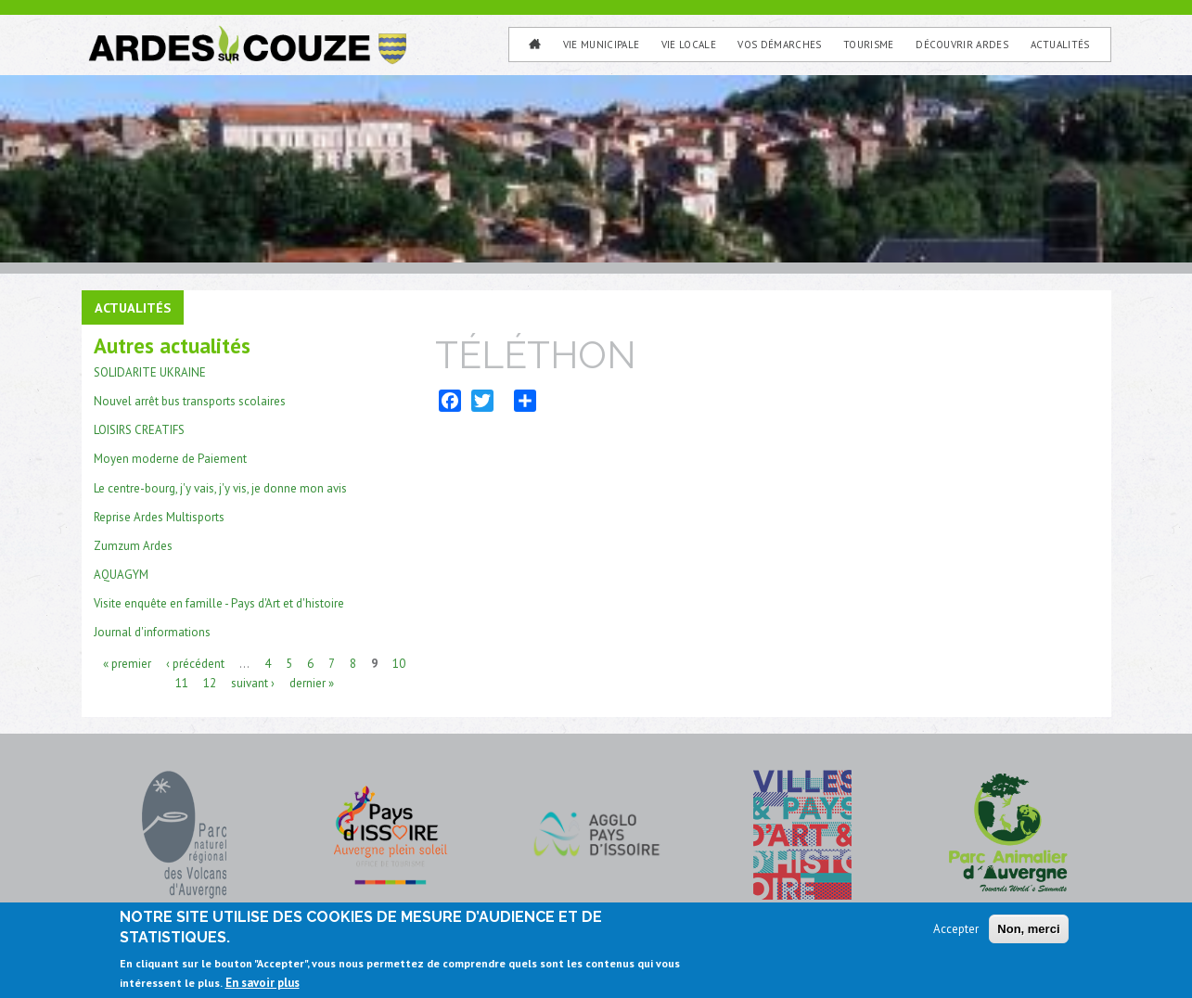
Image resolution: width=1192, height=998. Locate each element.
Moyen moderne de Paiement (170, 458)
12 (209, 681)
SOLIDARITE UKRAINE (150, 371)
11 (181, 681)
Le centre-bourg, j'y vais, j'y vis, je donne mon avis (220, 486)
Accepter (956, 929)
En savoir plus (262, 983)
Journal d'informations (152, 630)
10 (398, 662)
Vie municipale (601, 44)
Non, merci (1028, 929)
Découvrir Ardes (962, 44)
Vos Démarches (779, 44)
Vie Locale (688, 44)
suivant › (253, 681)
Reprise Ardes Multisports (159, 515)
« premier (127, 662)
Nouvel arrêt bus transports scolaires (190, 400)
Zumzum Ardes (133, 544)
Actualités (1060, 44)
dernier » (311, 681)
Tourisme (868, 44)
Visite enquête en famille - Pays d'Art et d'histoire (219, 601)
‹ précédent (195, 662)
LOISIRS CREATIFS (139, 429)
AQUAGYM (121, 573)
